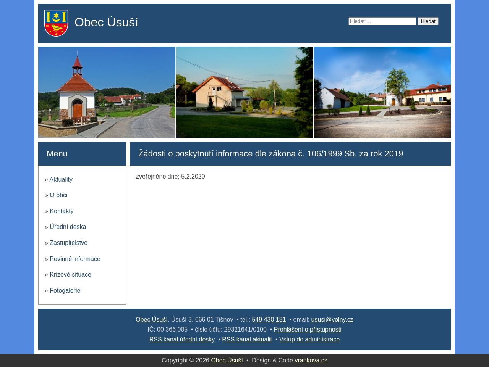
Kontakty (61, 211)
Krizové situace (70, 274)
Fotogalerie (65, 290)
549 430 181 (268, 319)
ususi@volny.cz (331, 319)
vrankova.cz (311, 360)
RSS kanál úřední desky (182, 339)
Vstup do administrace (309, 339)
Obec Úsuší (106, 22)
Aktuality (60, 179)
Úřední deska (68, 227)
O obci (58, 195)
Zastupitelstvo (68, 243)
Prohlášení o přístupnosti (308, 329)
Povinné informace (75, 259)
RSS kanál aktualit (247, 339)
